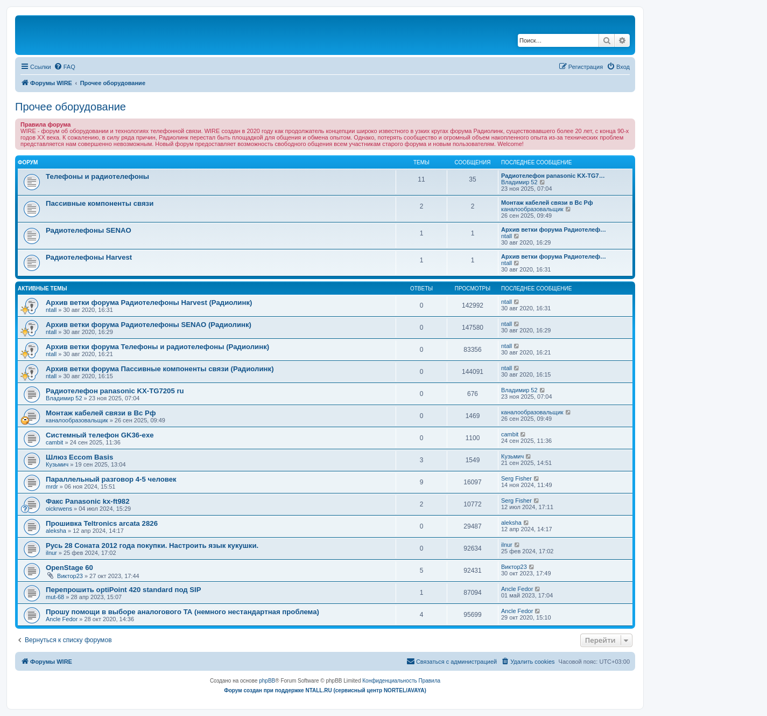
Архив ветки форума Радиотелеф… (553, 229)
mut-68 (55, 597)
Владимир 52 (519, 182)
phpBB (267, 681)
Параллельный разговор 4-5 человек (111, 479)
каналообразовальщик (532, 209)
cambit (54, 442)
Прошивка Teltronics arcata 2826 (102, 523)
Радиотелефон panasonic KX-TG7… (553, 175)
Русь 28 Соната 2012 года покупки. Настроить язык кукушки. (152, 545)
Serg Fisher (516, 478)
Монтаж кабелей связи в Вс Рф (547, 202)
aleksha (56, 530)
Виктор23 (70, 576)
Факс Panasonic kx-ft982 (88, 501)
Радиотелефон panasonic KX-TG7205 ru (115, 391)
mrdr (52, 486)
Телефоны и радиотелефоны (97, 176)
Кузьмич (57, 464)
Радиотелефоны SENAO (88, 230)
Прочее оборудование (70, 107)
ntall (506, 236)
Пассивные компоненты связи (99, 203)
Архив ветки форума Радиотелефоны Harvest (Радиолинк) (149, 302)
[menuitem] (64, 66)
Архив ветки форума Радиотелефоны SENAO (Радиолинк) (148, 325)
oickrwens (59, 508)
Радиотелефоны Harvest (89, 257)
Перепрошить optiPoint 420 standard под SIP (123, 590)
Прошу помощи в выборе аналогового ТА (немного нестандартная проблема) (182, 612)
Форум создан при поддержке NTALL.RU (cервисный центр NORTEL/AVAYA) (325, 690)
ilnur (51, 553)
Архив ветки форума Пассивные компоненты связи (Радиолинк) (160, 369)
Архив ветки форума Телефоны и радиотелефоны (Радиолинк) (157, 347)
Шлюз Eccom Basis (79, 457)
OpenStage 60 (69, 568)
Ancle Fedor (517, 589)
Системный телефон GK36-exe (100, 435)
